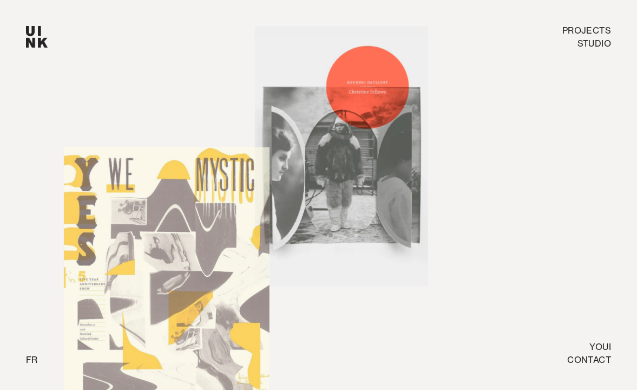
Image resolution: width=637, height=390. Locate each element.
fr (31, 359)
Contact (589, 359)
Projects (586, 30)
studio (594, 43)
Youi (600, 346)
